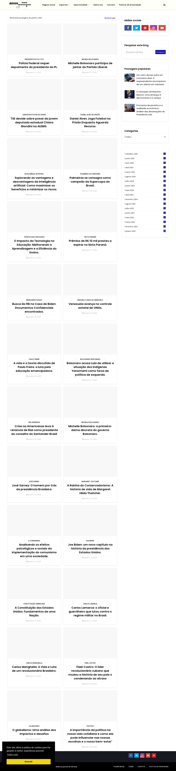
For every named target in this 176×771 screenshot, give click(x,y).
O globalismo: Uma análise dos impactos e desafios (34, 732)
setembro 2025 (145, 154)
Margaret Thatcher (90, 481)
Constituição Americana (34, 604)
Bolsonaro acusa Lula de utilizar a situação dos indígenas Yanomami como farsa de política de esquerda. (90, 369)
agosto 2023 (145, 204)
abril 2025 (145, 167)
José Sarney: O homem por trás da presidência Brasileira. (34, 487)
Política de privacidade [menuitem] (130, 4)
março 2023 (145, 222)
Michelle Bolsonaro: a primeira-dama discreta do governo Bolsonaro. (90, 430)
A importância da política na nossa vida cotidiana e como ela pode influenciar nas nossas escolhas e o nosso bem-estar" (90, 735)
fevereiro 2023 (145, 226)
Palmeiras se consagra (90, 174)
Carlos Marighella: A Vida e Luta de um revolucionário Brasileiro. (34, 669)
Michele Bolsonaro (90, 59)
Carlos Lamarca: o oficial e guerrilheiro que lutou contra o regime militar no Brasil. (90, 611)
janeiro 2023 (145, 231)
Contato (141, 766)
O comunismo (34, 541)
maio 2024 (145, 190)
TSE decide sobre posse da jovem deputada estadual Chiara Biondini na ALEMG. (34, 122)
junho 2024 (145, 185)
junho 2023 (145, 213)
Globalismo (34, 726)
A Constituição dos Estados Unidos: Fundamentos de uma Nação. (34, 611)
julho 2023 (145, 208)
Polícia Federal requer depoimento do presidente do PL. (34, 65)
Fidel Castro (90, 663)
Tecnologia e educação (34, 237)
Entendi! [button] (29, 762)
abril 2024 (145, 194)
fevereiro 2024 (145, 199)
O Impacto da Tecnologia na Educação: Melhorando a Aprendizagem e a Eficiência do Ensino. (34, 246)
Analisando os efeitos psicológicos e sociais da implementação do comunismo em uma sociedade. (34, 550)
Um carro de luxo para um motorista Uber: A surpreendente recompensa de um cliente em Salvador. (151, 80)
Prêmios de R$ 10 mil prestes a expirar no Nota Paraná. (90, 243)
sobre (131, 766)
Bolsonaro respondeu (90, 359)
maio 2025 (145, 163)
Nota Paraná (90, 237)
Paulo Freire (34, 359)
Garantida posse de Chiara (34, 114)
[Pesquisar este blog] (139, 52)
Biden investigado (34, 300)
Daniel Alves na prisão (90, 114)
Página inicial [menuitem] (48, 4)
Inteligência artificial (34, 174)
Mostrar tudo (110, 18)
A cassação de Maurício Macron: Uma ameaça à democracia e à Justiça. (148, 94)
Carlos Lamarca (90, 604)
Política (90, 726)
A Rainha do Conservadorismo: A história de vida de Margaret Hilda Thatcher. (90, 489)
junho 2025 (145, 158)
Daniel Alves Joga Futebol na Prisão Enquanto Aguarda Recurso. (90, 122)
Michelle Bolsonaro (90, 422)
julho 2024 (145, 181)
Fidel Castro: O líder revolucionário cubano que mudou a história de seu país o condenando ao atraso (90, 672)
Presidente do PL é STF (34, 59)
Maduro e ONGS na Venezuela (90, 300)
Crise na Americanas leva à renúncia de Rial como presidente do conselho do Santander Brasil (34, 430)
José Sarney (34, 481)
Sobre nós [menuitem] (98, 4)
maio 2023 (145, 217)
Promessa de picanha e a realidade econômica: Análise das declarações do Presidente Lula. (150, 110)
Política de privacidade (158, 766)
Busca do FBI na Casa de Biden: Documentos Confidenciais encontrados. (34, 308)
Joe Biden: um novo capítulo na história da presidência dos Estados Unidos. (90, 548)
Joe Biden (90, 541)
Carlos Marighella (34, 663)
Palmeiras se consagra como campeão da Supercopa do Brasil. (90, 181)
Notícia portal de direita (66, 766)
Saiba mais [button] (12, 754)
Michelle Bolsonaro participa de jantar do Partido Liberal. (90, 65)
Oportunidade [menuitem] (80, 4)
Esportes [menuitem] (63, 4)
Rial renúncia (34, 422)
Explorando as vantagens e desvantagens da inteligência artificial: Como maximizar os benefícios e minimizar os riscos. (34, 183)
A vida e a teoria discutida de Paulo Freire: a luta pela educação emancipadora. (34, 367)
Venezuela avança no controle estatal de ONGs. (90, 306)
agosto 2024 (145, 176)
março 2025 (145, 172)
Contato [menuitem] (111, 4)
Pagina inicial (119, 766)
